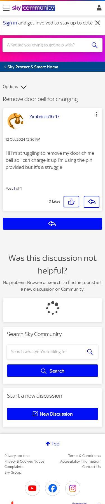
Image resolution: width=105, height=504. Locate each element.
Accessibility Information (80, 461)
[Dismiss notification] (97, 23)
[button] (96, 114)
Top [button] (55, 444)
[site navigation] (6, 8)
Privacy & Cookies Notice (24, 461)
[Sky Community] (34, 8)
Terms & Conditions (84, 456)
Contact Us (91, 467)
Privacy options (16, 456)
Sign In (98, 9)
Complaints (13, 467)
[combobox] (47, 45)
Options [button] (10, 86)
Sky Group (12, 472)
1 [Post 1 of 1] (14, 188)
